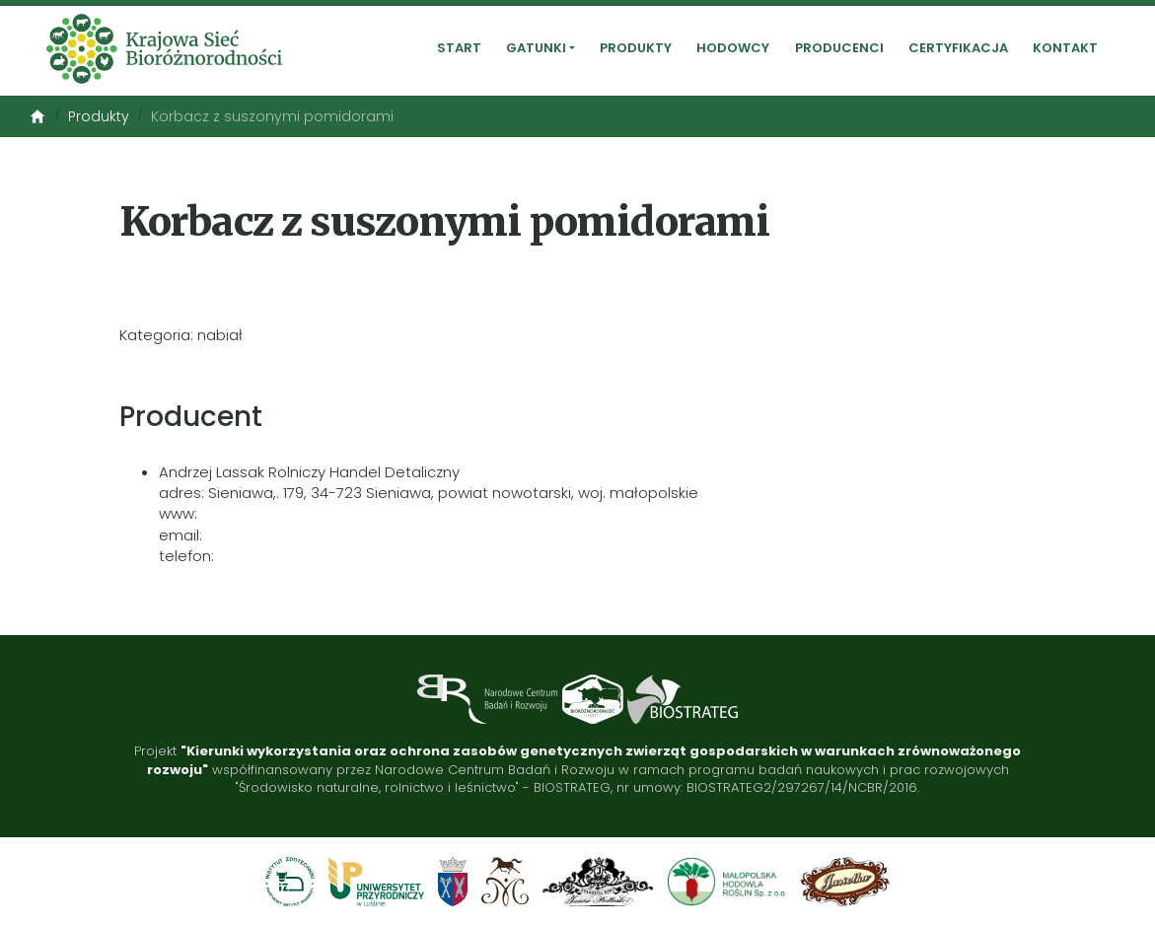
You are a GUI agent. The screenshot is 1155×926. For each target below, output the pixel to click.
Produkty (636, 48)
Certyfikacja (958, 48)
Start (459, 48)
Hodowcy (732, 48)
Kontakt (1065, 48)
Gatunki (536, 48)
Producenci (839, 48)
